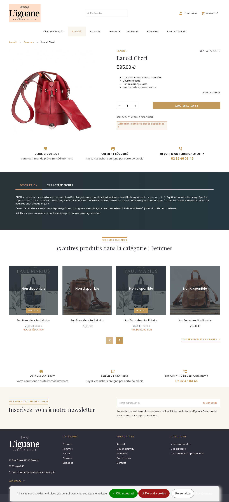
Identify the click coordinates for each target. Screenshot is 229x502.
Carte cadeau (176, 31)
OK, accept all (123, 493)
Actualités (122, 453)
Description (29, 185)
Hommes (95, 31)
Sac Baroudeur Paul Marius (33, 320)
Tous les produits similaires (199, 339)
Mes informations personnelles (187, 453)
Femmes (76, 31)
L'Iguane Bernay (53, 31)
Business (133, 31)
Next (119, 340)
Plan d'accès (124, 458)
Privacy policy (204, 493)
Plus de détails (211, 92)
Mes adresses (178, 448)
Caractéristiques (60, 185)
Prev (109, 340)
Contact (121, 462)
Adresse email (125, 400)
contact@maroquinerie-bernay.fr (36, 472)
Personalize (182, 493)
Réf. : (202, 51)
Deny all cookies (154, 493)
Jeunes (113, 31)
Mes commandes (180, 444)
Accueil (13, 42)
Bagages (153, 31)
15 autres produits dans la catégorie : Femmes (114, 244)
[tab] (28, 185)
